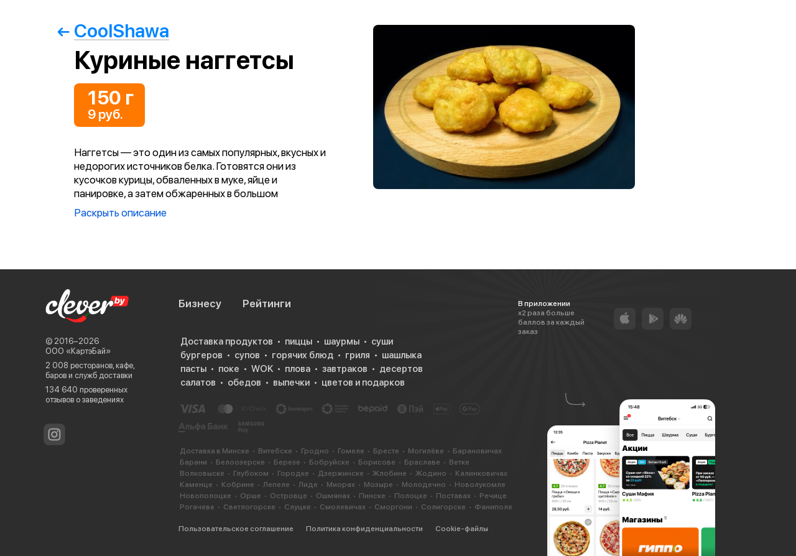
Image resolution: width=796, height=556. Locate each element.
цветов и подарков (363, 382)
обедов (244, 382)
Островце (288, 495)
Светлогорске (249, 507)
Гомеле (351, 451)
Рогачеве (197, 507)
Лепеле (276, 484)
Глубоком (251, 473)
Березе (287, 462)
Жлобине (390, 473)
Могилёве (426, 451)
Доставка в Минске (214, 451)
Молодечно (424, 484)
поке (228, 368)
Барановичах (477, 451)
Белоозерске (240, 462)
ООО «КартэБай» (78, 351)
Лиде (308, 484)
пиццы (298, 341)
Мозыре (378, 484)
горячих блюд (302, 355)
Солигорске (443, 507)
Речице (493, 495)
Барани (193, 462)
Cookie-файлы (461, 528)
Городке (293, 473)
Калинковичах (481, 473)
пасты (193, 368)
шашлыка (402, 355)
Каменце (196, 484)
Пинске (372, 495)
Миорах (340, 484)
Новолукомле (480, 484)
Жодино (431, 473)
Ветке (459, 462)
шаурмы (341, 341)
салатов (198, 382)
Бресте (386, 451)
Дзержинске (341, 473)
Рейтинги (267, 303)
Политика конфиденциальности (364, 528)
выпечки (291, 382)
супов (247, 355)
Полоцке (410, 495)
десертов (401, 368)
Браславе (422, 462)
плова (297, 368)
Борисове (377, 462)
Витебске (275, 451)
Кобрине (237, 484)
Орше (250, 495)
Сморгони (393, 507)
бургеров (201, 355)
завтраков (345, 368)
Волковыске (202, 473)
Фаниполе (493, 507)
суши (382, 341)
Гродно (315, 451)
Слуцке (297, 507)
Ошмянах (333, 495)
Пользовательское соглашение (236, 528)
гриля (357, 355)
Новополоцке (205, 495)
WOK (262, 368)
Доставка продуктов (226, 341)
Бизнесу (199, 303)
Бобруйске (329, 462)
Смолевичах (343, 507)
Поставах (453, 495)
